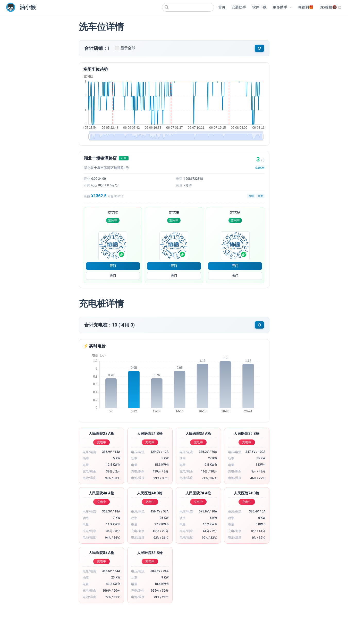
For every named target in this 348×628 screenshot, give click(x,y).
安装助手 (239, 7)
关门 (113, 276)
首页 (221, 7)
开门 (113, 266)
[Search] (188, 7)
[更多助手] (282, 7)
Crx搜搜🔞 (331, 7)
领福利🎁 (305, 7)
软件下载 (259, 7)
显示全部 (125, 48)
